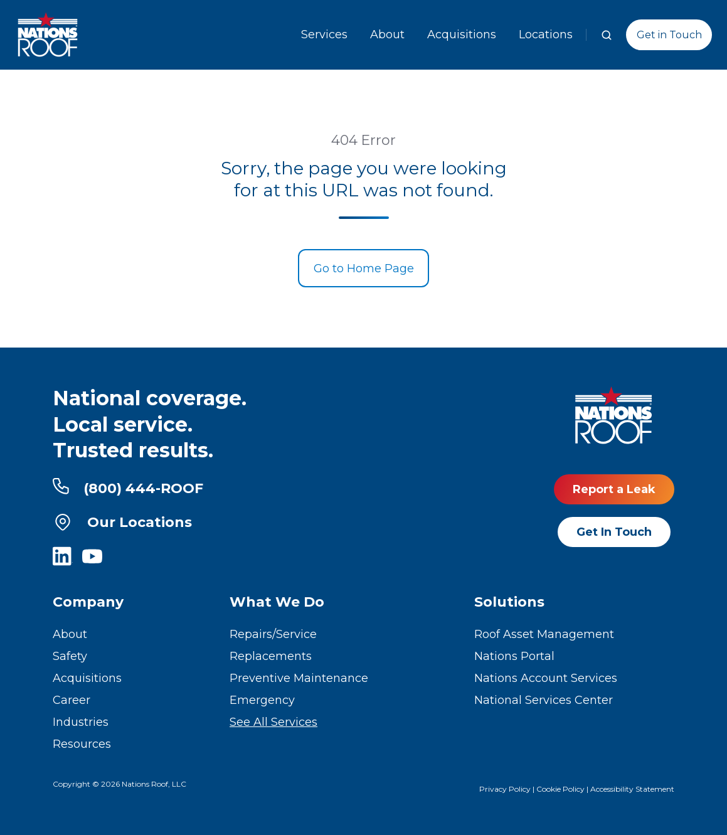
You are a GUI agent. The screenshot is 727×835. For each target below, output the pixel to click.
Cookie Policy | (563, 789)
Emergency (262, 700)
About (387, 34)
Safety (70, 656)
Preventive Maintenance (299, 678)
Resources (82, 744)
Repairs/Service (273, 634)
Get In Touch (614, 532)
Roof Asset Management (544, 634)
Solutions (509, 601)
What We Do (277, 601)
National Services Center (543, 700)
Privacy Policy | (507, 789)
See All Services (273, 722)
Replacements (271, 656)
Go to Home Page (364, 268)
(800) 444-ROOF (128, 487)
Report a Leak (614, 489)
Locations (546, 34)
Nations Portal (514, 656)
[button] (606, 35)
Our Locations (122, 522)
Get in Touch (669, 34)
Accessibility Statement (632, 789)
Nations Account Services (545, 678)
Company (88, 601)
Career (71, 700)
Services (324, 34)
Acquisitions (461, 34)
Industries (81, 722)
